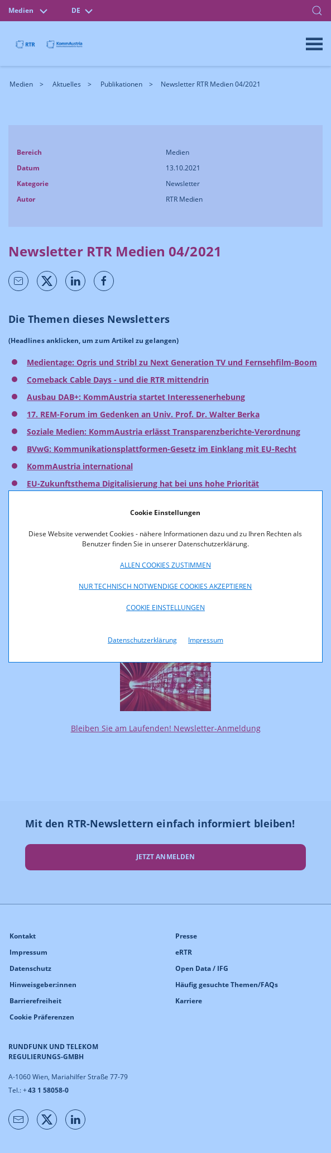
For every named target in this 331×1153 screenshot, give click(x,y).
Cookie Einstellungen (165, 607)
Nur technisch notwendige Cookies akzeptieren (165, 586)
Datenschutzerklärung (142, 640)
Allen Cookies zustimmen (165, 565)
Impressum (205, 640)
